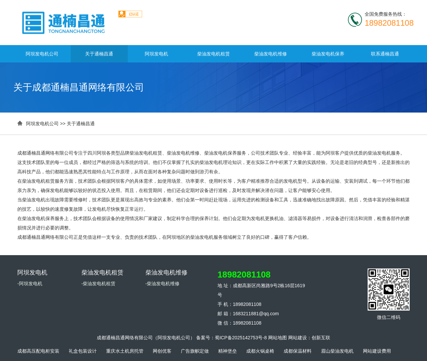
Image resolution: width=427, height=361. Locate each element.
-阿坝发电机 (29, 283)
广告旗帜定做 (195, 351)
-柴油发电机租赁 (98, 283)
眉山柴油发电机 (337, 351)
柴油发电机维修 (270, 53)
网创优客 (162, 351)
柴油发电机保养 (328, 53)
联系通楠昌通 (385, 53)
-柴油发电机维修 (162, 283)
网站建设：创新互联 (309, 337)
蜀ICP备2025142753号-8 (241, 337)
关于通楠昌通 (99, 53)
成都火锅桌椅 (260, 351)
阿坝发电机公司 (42, 53)
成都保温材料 (298, 351)
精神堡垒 (227, 351)
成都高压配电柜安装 (38, 351)
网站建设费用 (377, 351)
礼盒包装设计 (83, 351)
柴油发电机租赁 (213, 53)
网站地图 (277, 337)
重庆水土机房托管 (124, 351)
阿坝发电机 (156, 53)
